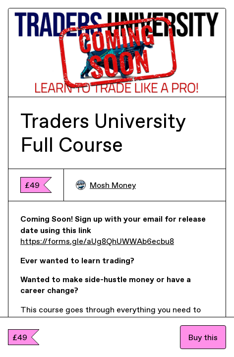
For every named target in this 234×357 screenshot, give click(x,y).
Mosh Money (106, 184)
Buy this (203, 337)
